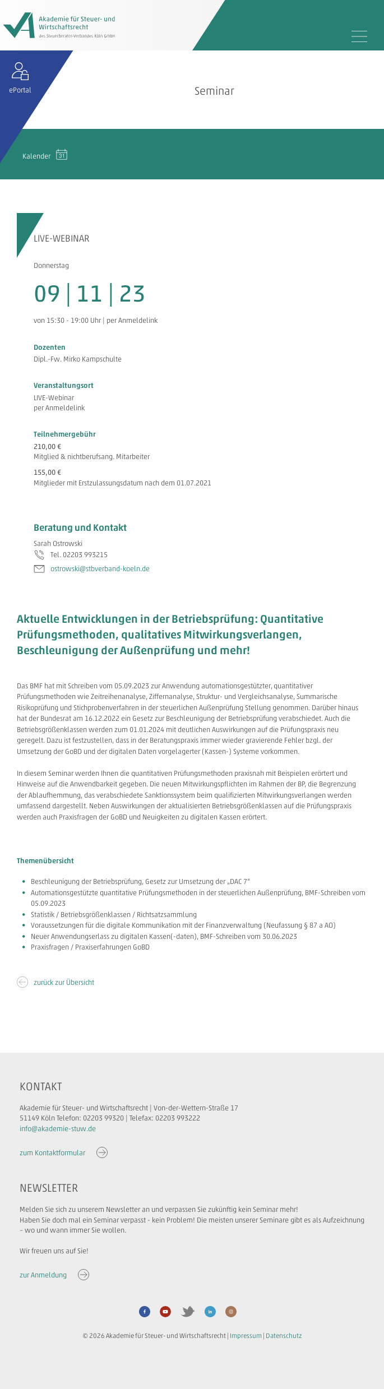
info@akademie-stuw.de (58, 1128)
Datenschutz (284, 1336)
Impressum (246, 1336)
